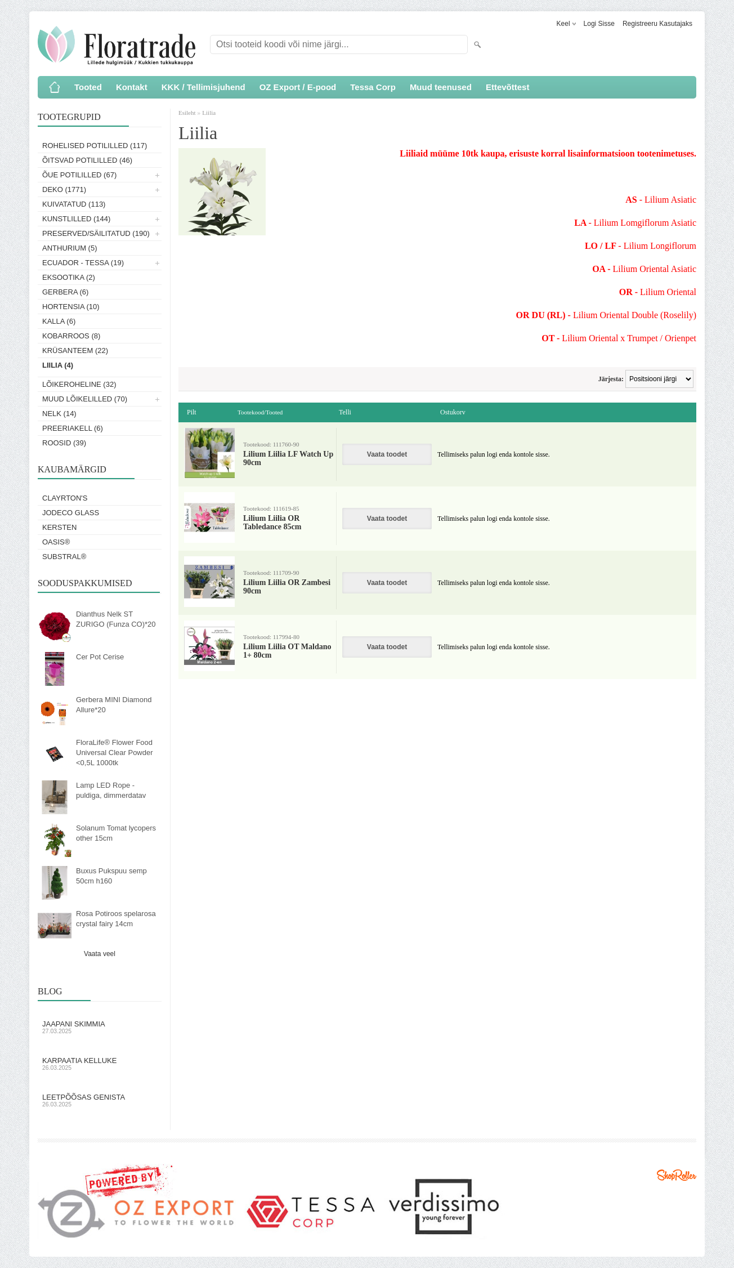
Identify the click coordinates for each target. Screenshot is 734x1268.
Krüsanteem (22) (75, 350)
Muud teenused (441, 87)
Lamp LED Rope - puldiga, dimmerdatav (111, 790)
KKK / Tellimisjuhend (203, 87)
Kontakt (131, 87)
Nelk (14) (59, 413)
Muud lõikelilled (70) (84, 399)
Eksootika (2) (68, 277)
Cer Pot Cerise (100, 657)
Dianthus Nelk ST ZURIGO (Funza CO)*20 (116, 619)
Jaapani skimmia (99, 1027)
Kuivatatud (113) (73, 204)
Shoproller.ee (676, 1175)
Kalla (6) (58, 321)
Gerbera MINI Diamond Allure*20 (113, 704)
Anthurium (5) (69, 248)
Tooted (88, 87)
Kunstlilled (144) (76, 219)
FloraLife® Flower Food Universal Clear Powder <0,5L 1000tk (114, 752)
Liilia (209, 112)
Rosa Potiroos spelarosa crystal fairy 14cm (116, 918)
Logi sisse (599, 24)
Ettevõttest (508, 87)
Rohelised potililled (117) (94, 145)
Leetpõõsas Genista (99, 1100)
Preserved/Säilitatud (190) (96, 233)
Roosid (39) (64, 443)
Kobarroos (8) (71, 336)
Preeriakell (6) (72, 428)
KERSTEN (59, 527)
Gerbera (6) (65, 292)
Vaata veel (99, 954)
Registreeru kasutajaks (657, 24)
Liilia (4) (57, 365)
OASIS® (56, 542)
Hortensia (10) (71, 306)
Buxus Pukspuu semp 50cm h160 (111, 876)
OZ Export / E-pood (298, 87)
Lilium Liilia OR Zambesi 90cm (286, 587)
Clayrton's (65, 498)
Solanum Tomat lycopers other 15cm (116, 833)
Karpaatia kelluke (99, 1063)
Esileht (187, 112)
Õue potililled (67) (79, 175)
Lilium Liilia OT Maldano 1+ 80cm (287, 651)
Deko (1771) (64, 189)
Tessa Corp (373, 87)
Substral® (64, 556)
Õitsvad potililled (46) (87, 160)
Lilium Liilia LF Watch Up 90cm (288, 458)
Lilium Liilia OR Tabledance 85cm (272, 522)
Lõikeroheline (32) (79, 384)
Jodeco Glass (70, 512)
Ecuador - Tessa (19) (83, 262)
